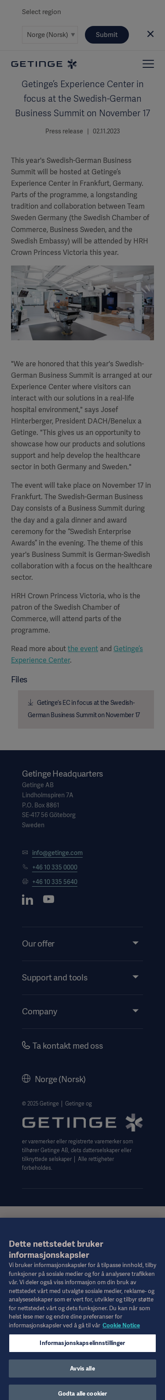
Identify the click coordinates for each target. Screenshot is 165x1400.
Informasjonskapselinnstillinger (82, 1348)
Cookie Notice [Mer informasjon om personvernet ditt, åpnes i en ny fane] (121, 1330)
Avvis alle (82, 1374)
